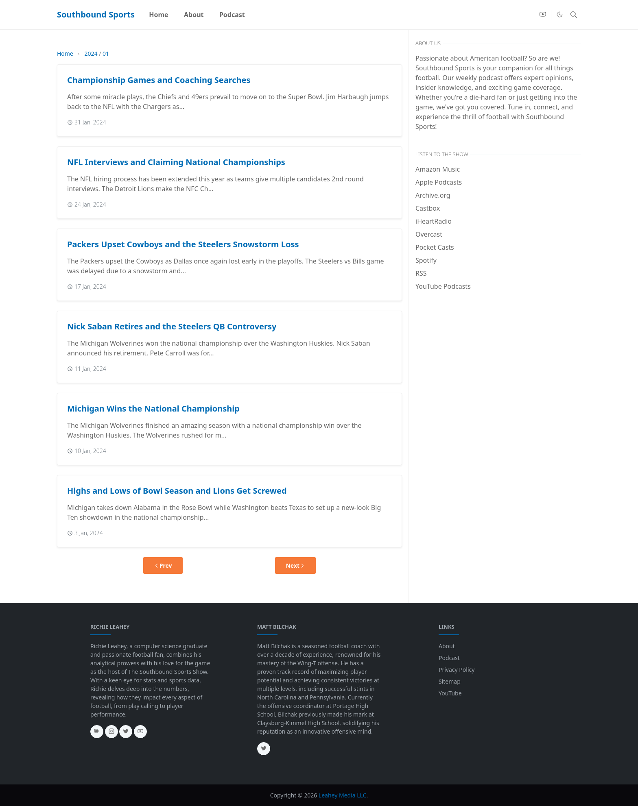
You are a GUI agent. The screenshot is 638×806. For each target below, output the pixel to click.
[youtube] (542, 15)
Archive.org (432, 195)
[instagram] (111, 731)
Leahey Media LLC (343, 795)
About (447, 646)
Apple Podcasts (438, 182)
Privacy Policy (456, 669)
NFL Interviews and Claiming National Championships (176, 162)
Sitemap (450, 681)
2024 (90, 53)
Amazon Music (437, 169)
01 (106, 53)
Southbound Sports (96, 14)
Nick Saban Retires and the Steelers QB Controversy (171, 326)
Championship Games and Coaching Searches (159, 79)
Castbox (427, 208)
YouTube (450, 693)
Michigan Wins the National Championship (153, 408)
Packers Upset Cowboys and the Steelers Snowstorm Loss (183, 244)
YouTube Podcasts (443, 286)
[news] (96, 731)
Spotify (426, 260)
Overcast (428, 234)
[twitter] (125, 731)
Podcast (449, 658)
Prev (163, 565)
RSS (421, 273)
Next (295, 565)
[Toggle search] (573, 14)
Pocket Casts (434, 247)
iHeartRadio (433, 221)
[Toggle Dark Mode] (559, 14)
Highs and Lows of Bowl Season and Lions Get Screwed (177, 490)
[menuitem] (158, 14)
